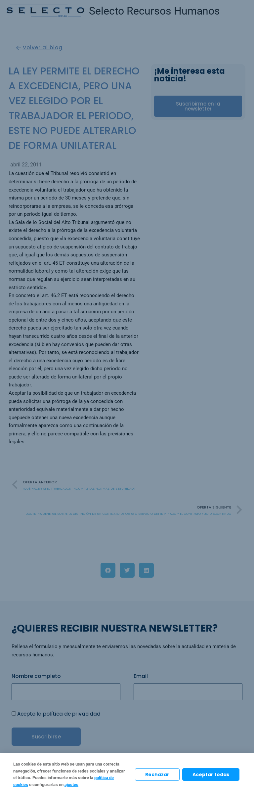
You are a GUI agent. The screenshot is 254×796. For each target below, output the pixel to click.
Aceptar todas (210, 774)
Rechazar (157, 774)
